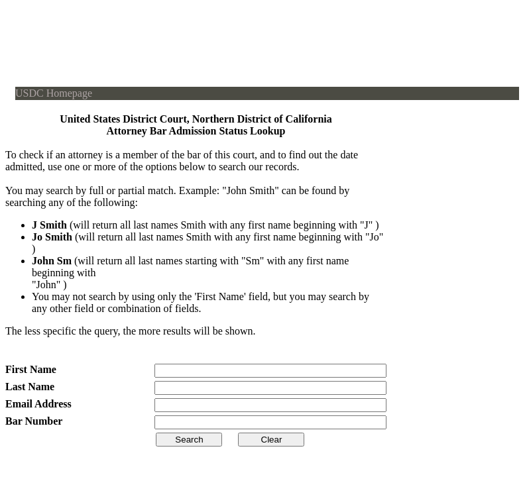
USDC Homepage (53, 93)
